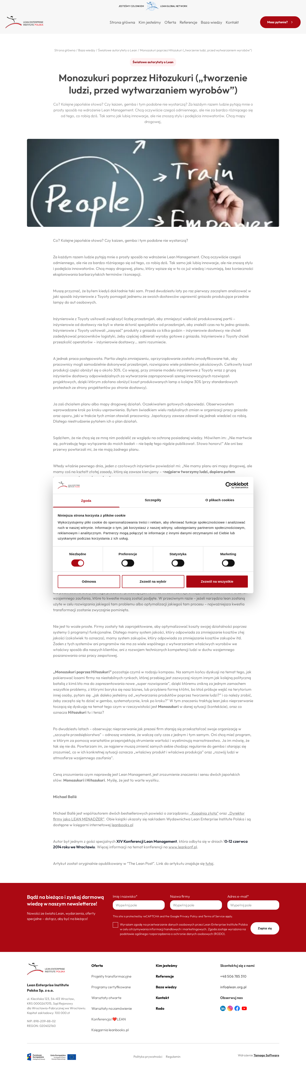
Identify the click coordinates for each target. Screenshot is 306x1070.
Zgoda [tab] (86, 501)
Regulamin (173, 1057)
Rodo (160, 1008)
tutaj (209, 863)
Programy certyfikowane (111, 987)
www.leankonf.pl (182, 847)
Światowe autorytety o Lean (153, 62)
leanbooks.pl (122, 824)
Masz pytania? (280, 22)
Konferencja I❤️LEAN (108, 1019)
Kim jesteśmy (150, 22)
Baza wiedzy (211, 22)
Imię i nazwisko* (125, 896)
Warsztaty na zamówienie (111, 1008)
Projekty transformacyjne (111, 976)
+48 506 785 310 (233, 976)
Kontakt (232, 22)
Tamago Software (266, 1055)
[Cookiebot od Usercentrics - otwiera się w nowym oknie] (228, 485)
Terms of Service (214, 916)
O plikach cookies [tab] (219, 500)
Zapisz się (265, 928)
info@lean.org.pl (233, 987)
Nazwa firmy (180, 896)
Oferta (97, 965)
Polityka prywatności (147, 1057)
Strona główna (122, 22)
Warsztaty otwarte (106, 997)
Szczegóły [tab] (153, 500)
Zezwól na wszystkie (217, 581)
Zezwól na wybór (153, 581)
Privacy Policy (189, 916)
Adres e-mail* (238, 896)
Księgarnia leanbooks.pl (110, 1030)
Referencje (188, 22)
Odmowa (89, 581)
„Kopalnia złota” (203, 813)
